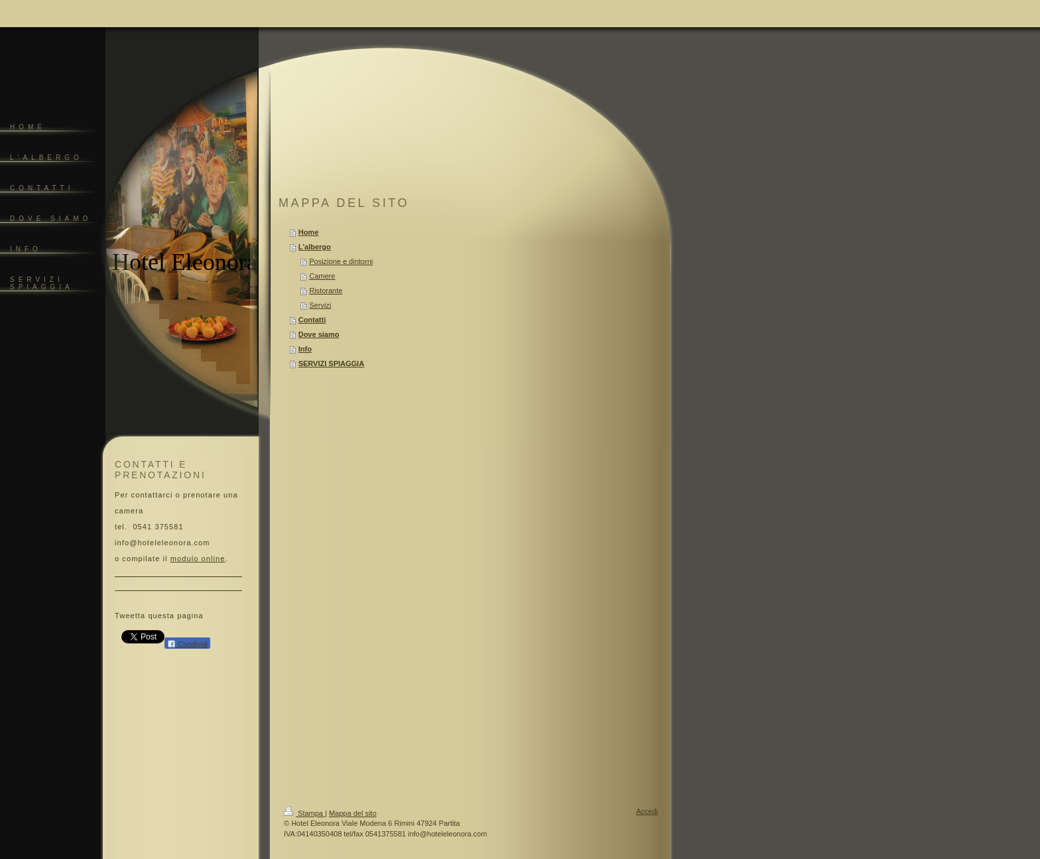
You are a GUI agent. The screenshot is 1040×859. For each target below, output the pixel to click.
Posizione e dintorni (341, 261)
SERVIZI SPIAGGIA (331, 363)
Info (305, 349)
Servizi (320, 305)
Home (308, 232)
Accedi (647, 811)
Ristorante (325, 291)
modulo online (198, 558)
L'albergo (314, 247)
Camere (322, 276)
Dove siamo (319, 334)
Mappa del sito (353, 813)
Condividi (187, 643)
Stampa (304, 813)
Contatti (312, 320)
